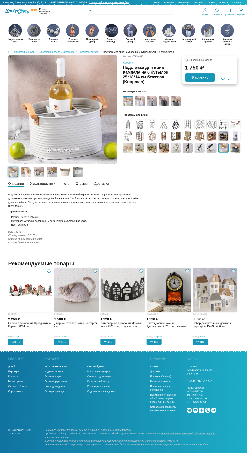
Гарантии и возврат (161, 381)
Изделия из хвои (54, 371)
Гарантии (169, 2)
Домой (12, 366)
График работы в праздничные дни (109, 2)
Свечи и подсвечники (99, 376)
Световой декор (96, 366)
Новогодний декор (55, 386)
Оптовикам (183, 2)
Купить (15, 341)
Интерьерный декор (98, 381)
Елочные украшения (56, 381)
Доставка (198, 2)
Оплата (211, 2)
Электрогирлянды (54, 391)
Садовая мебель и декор (101, 391)
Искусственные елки (56, 366)
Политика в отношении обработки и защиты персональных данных (163, 398)
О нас (157, 2)
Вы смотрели (15, 381)
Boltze (64, 336)
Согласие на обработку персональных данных (163, 409)
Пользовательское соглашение (160, 388)
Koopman (129, 62)
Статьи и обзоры (17, 386)
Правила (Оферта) (160, 376)
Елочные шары (53, 376)
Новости (223, 2)
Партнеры (13, 371)
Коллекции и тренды (98, 386)
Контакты (237, 2)
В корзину (199, 77)
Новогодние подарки (98, 371)
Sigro (17, 336)
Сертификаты (15, 391)
